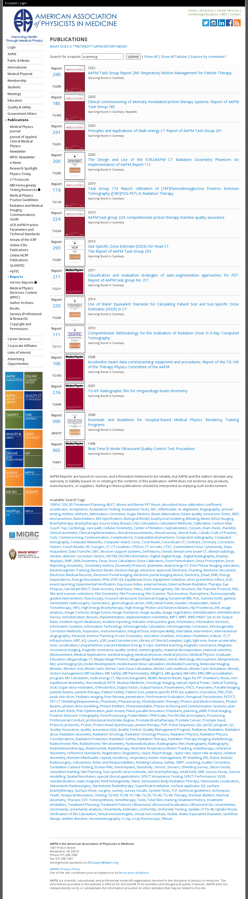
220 (57, 306)
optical (181, 682)
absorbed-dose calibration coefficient (191, 504)
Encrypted (11, 3)
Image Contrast (77, 612)
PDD (229, 692)
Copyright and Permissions (20, 326)
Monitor (56, 668)
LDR (103, 640)
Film (235, 588)
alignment (190, 509)
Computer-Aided (117, 542)
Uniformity (148, 809)
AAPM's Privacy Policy (65, 869)
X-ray (126, 818)
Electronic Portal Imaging (112, 574)
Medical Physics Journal (21, 129)
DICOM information (134, 556)
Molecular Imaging (214, 663)
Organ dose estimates (75, 687)
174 (57, 190)
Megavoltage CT (79, 659)
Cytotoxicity (213, 546)
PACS (190, 687)
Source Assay (216, 771)
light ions (200, 640)
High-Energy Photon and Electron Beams (157, 607)
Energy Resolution (86, 579)
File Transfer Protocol (214, 588)
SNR (201, 771)
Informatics (185, 621)
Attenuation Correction (107, 513)
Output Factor (127, 687)
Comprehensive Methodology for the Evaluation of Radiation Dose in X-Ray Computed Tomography (163, 335)
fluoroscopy (93, 598)
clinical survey (165, 532)
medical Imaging (120, 654)
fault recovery (103, 588)
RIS (205, 757)
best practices (61, 518)
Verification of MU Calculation (73, 813)
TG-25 (146, 795)
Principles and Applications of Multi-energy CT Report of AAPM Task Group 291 (155, 130)
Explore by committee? (208, 56)
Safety (169, 762)
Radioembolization (141, 743)
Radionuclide (96, 748)
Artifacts (81, 513)
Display (222, 556)
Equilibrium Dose (138, 579)
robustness (82, 762)
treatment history (191, 799)
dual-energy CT (176, 565)
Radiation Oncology (108, 734)
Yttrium (167, 818)
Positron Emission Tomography (74, 715)
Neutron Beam (169, 678)
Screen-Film (103, 767)
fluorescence (177, 593)
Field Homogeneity (158, 588)
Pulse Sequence (182, 724)
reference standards (84, 753)
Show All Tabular (174, 56)
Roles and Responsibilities (113, 762)
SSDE (221, 776)
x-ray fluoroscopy (146, 818)
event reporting (62, 584)
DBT (95, 551)
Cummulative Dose (188, 546)
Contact (235, 14)
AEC (154, 509)
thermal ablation (202, 795)
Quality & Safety (19, 107)
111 (57, 335)
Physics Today (20, 174)
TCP (175, 790)
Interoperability (162, 631)
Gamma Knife (211, 598)
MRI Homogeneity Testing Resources (25, 187)
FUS (196, 598)
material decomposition (183, 649)
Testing (101, 795)
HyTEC (14, 271)
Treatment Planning (83, 804)
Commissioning (71, 537)
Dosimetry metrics (99, 565)
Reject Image (162, 753)
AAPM (12, 54)
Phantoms (109, 701)
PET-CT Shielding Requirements (74, 701)
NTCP (111, 682)
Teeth (54, 795)
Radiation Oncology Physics (147, 734)
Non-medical (96, 682)
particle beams (61, 692)
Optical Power (199, 682)
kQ (84, 640)
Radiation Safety (122, 738)
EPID (105, 579)
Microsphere (206, 659)
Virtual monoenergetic (115, 813)
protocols (71, 724)
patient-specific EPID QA (165, 692)
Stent (135, 781)
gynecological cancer (127, 603)
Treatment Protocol (116, 804)
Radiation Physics (184, 734)
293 (57, 248)
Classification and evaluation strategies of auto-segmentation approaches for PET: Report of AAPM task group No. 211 (163, 278)
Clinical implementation (97, 532)
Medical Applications (90, 654)
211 (57, 277)
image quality (150, 612)
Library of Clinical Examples (160, 640)
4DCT (111, 504)
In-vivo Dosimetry (128, 635)
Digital (155, 556)
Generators (100, 603)
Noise (224, 678)
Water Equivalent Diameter (200, 813)
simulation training (64, 771)
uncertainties (225, 804)
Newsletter (18, 151)
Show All (150, 56)
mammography (151, 649)
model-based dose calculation (141, 663)
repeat (105, 757)
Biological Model (136, 518)
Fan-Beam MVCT (77, 588)
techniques (221, 790)
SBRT (180, 762)
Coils (53, 537)
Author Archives (21, 303)
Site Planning (91, 771)
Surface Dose (86, 790)
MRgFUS (157, 673)
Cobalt (204, 532)
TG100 (113, 795)
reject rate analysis (207, 753)
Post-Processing (113, 715)
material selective (217, 649)
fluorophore (199, 593)
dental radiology (221, 551)
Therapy (180, 795)
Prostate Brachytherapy (155, 720)
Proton (86, 724)
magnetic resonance (200, 645)
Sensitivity (145, 767)
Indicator (139, 621)
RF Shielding (192, 757)
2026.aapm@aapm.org (102, 862)
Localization (68, 645)
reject (145, 753)
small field (188, 771)
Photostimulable (139, 706)
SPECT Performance (200, 776)
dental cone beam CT (190, 551)
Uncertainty (59, 809)
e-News (15, 162)
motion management (66, 673)
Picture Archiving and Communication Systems (190, 706)
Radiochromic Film (64, 743)
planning (190, 710)
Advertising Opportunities (18, 361)
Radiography (196, 743)
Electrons (192, 574)
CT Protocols (19, 179)
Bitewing (192, 518)
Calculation (149, 523)
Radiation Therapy (152, 738)
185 (57, 103)
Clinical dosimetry (64, 532)
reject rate (182, 753)
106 (57, 363)
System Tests (159, 790)
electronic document (219, 570)
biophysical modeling (167, 518)
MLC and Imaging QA (66, 663)
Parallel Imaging (226, 687)
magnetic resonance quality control (109, 649)
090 (57, 421)
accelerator (59, 509)
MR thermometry (136, 673)
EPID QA (117, 579)
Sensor (160, 767)
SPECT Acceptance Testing (161, 776)
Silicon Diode (220, 767)
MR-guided (173, 673)
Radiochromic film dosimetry (102, 743)
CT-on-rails (153, 546)
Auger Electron (138, 513)
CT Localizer (120, 546)
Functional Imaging (152, 598)
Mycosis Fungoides (131, 678)
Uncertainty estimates (120, 809)
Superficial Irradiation (152, 785)
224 (57, 219)
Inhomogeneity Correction (187, 626)
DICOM (111, 556)
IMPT (173, 617)
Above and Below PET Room (138, 504)
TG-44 (167, 795)
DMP (68, 560)
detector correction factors (84, 556)
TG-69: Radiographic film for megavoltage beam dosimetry (137, 390)
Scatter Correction (216, 762)
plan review (115, 710)
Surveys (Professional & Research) (26, 316)
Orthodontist (105, 687)
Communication (97, 537)
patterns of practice (200, 692)
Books (14, 308)
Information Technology (103, 626)
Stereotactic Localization (219, 781)
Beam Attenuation (165, 513)
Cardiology (76, 528)
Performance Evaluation (165, 696)
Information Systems (66, 626)
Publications (18, 120)
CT (108, 546)
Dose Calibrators (150, 560)
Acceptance (78, 509)
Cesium (195, 528)
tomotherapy (125, 799)
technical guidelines (194, 790)
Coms (135, 542)
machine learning (168, 645)
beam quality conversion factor (206, 513)
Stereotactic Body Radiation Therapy (170, 781)
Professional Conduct (67, 720)
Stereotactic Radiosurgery (70, 785)
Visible (172, 813)
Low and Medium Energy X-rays (128, 645)
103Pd (55, 504)
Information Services (212, 621)
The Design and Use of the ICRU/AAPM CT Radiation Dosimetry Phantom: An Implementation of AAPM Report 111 (163, 162)
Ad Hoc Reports (23, 282)
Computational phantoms (154, 537)
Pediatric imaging (89, 696)
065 (57, 450)
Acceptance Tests (135, 509)
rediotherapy (203, 748)
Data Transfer (80, 551)
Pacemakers (174, 687)
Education (15, 100)
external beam (155, 584)
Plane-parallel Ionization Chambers (154, 710)
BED (235, 513)
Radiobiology (222, 738)
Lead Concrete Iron (123, 640)
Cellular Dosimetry (117, 528)
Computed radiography (194, 537)
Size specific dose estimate (124, 771)
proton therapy (147, 724)
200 (57, 161)
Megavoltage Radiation (148, 659)
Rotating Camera (149, 762)
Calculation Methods (176, 523)
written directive (74, 818)
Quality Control (129, 729)
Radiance (199, 729)
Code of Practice (223, 532)
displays (56, 560)
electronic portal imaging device (158, 574)
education (231, 565)
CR (87, 546)
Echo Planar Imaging (206, 565)
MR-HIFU (190, 673)
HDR (149, 603)
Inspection (91, 631)
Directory (207, 10)
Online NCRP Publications (19, 257)
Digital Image (171, 556)
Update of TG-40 (201, 809)
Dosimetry (75, 565)
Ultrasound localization (170, 804)
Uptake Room (226, 809)
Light (187, 640)
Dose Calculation (122, 560)
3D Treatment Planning (87, 504)
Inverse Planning (100, 635)
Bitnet (205, 518)
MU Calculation (76, 678)
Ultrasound (141, 804)
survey (117, 790)
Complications (122, 537)
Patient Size (135, 692)
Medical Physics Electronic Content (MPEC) (23, 292)
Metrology (187, 659)
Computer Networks (86, 542)
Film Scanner (155, 593)
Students (14, 87)
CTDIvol (137, 546)
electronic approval (155, 570)
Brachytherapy (61, 523)
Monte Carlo (94, 668)
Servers (173, 767)
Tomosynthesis (101, 799)
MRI (201, 673)
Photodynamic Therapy (160, 701)
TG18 (124, 795)
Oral (53, 687)
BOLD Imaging (222, 518)
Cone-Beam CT (173, 542)
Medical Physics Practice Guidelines (24, 197)
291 (57, 132)
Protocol (56, 724)
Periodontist (212, 696)
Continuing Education (203, 14)
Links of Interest (19, 352)
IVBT (76, 640)
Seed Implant (124, 767)
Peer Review (114, 696)
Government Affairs (22, 113)
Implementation (112, 617)
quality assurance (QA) (98, 729)
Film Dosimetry (106, 593)
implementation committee (147, 617)
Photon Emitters (112, 706)
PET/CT (229, 696)
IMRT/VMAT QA (199, 617)
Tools (141, 799)
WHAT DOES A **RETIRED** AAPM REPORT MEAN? (88, 46)
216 (57, 392)
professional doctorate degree (110, 720)
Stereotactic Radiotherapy (113, 785)
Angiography (210, 509)
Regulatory (131, 753)
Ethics (219, 579)
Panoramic (204, 687)
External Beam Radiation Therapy (194, 584)
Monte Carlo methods (171, 668)
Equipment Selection (169, 579)
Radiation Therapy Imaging (189, 738)
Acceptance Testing (104, 509)
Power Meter (138, 715)
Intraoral (78, 635)
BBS (224, 14)
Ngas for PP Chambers (201, 678)
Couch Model (73, 546)
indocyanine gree (161, 621)
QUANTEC (17, 265)
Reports (16, 276)
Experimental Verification (96, 584)
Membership (17, 80)
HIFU (76, 607)
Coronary (209, 542)
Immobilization (204, 612)
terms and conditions (134, 873)
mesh (172, 659)
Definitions (151, 551)
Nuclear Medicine (131, 682)
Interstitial (184, 631)
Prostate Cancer (188, 720)
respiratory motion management (155, 757)
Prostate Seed (214, 720)
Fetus (138, 588)
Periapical (194, 696)
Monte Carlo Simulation (208, 668)
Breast (125, 523)
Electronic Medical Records (71, 574)
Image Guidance (125, 612)
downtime (155, 565)
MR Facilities (93, 673)
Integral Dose (138, 631)
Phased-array (129, 701)
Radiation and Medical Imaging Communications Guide (26, 212)
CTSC (167, 546)
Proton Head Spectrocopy (113, 724)
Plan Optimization (90, 710)
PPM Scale (158, 715)
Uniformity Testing (172, 809)
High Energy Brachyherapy (102, 607)
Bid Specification (109, 518)
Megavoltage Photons (111, 659)
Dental (166, 551)
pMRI (203, 710)
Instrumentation (113, 631)
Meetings (14, 94)
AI (179, 509)
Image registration (177, 612)
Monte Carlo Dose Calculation (128, 668)
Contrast (193, 542)
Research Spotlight (23, 168)
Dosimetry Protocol (130, 565)
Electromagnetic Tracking (69, 570)
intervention (203, 631)
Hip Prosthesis (201, 607)
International (17, 67)
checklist (228, 528)
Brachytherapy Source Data (97, 523)
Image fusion (100, 612)
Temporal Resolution (77, 795)
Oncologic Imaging (160, 682)
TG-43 (157, 795)
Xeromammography (105, 818)
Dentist (55, 556)
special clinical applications (118, 776)
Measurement (61, 654)
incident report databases (80, 621)
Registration (111, 753)
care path (94, 528)
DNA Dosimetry (85, 560)
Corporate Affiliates (22, 346)
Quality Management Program (166, 729)
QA (198, 724)
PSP (164, 724)
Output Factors (151, 687)
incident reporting (116, 621)
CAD (135, 523)
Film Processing (132, 593)
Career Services (228, 10)
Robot (214, 757)
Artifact (67, 513)
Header (181, 603)
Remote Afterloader (83, 757)
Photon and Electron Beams (202, 701)
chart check (211, 528)
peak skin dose (62, 696)
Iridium (216, 635)
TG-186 (134, 795)
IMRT (182, 617)
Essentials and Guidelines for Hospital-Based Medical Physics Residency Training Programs (163, 422)
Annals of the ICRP (23, 240)
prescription (195, 715)
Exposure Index (129, 584)
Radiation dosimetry (75, 734)
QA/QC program (215, 724)
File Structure (185, 588)
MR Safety (113, 673)
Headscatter (198, 603)
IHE (217, 607)
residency (120, 757)
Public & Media (18, 60)
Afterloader (167, 509)
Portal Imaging (219, 710)
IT (224, 635)
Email (205, 574)
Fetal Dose (123, 588)
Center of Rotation (148, 528)
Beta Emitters (84, 518)
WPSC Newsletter (22, 157)
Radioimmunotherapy (67, 748)
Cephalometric (175, 528)
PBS (221, 692)
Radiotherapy (119, 748)
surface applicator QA (188, 785)
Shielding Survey (194, 767)
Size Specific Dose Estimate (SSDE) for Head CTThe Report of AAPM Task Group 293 (128, 249)
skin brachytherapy (162, 771)
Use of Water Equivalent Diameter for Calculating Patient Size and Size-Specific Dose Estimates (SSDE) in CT (163, 306)
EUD (229, 579)
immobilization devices (80, 617)
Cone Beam (151, 542)
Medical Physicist (20, 74)
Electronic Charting (187, 570)
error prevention (200, 579)
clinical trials (187, 532)
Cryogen (97, 546)
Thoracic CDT (77, 799)
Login (23, 3)
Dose (103, 560)
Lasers (93, 640)
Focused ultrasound (121, 598)
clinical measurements (135, 532)
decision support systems (120, 551)
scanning (193, 762)
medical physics (175, 654)
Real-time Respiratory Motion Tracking (161, 748)
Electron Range (127, 570)
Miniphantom (228, 659)
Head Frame (164, 603)
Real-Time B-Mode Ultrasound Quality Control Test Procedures (141, 448)
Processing (216, 715)
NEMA (152, 678)
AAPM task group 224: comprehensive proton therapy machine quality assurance (156, 217)
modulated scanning (182, 663)
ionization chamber (159, 635)
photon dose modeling (80, 706)
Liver (53, 645)
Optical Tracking (224, 682)
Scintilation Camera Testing (71, 767)
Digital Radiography (199, 556)
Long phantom (90, 645)
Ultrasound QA (201, 804)
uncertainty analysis (86, 809)
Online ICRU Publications (19, 247)
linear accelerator (222, 640)
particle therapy (87, 692)
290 (57, 74)
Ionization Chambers (192, 635)
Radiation (215, 729)
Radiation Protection (92, 738)
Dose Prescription (210, 560)
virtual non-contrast (150, 813)
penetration (135, 696)
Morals (233, 668)
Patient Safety (113, 692)
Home (192, 10)
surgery (104, 790)
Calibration (202, 523)
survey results (136, 790)
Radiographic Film (171, 743)
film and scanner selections (71, 593)
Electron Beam (102, 570)
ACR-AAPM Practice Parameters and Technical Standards (25, 229)
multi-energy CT (102, 678)
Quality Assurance (64, 729)
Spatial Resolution (81, 776)
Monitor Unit (73, 668)
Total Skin (155, 799)
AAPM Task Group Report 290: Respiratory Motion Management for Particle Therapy (160, 72)
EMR (214, 574)
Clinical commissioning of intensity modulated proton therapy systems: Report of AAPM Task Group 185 (163, 104)
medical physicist (148, 654)
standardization (62, 781)
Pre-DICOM (176, 715)
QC (231, 724)
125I (64, 504)
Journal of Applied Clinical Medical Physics (23, 141)
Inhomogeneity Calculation (144, 626)
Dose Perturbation (179, 560)
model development (99, 663)
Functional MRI (180, 598)
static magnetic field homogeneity (103, 781)
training (170, 799)
